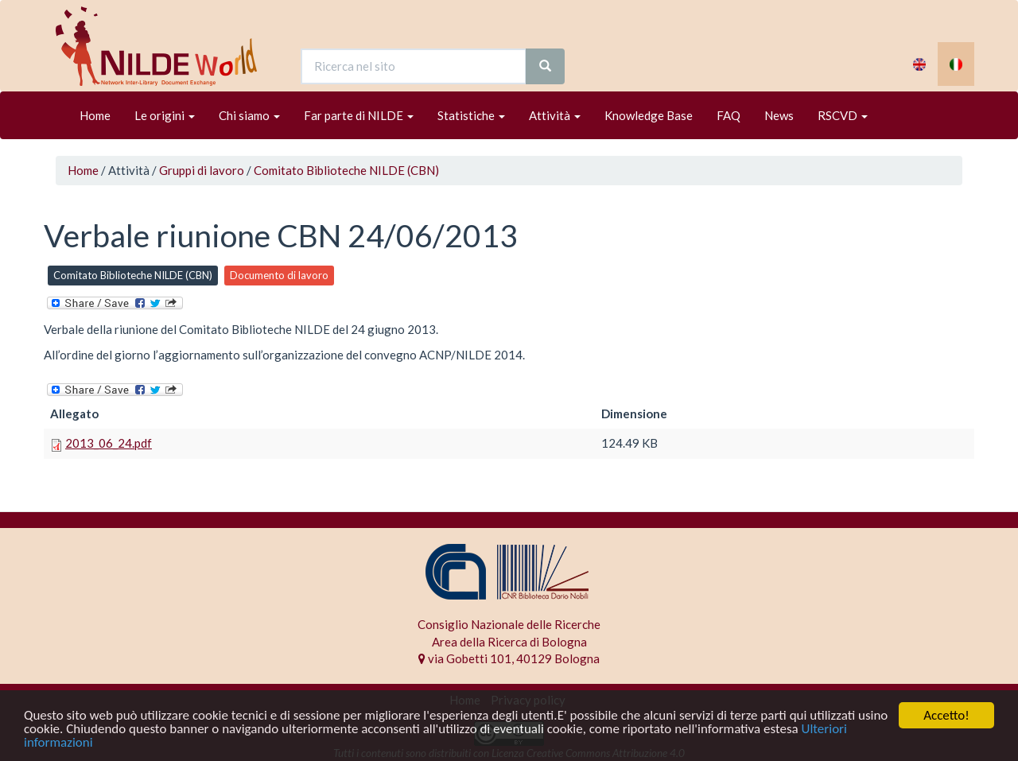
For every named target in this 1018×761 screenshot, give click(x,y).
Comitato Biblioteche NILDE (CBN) (346, 170)
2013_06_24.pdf (108, 443)
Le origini (164, 115)
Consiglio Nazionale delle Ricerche (509, 624)
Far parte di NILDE (359, 115)
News (779, 115)
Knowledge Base (648, 115)
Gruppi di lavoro (201, 170)
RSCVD (843, 115)
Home (95, 115)
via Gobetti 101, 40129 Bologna (509, 658)
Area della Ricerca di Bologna (509, 642)
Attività (555, 115)
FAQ (728, 115)
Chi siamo (249, 115)
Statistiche (471, 115)
